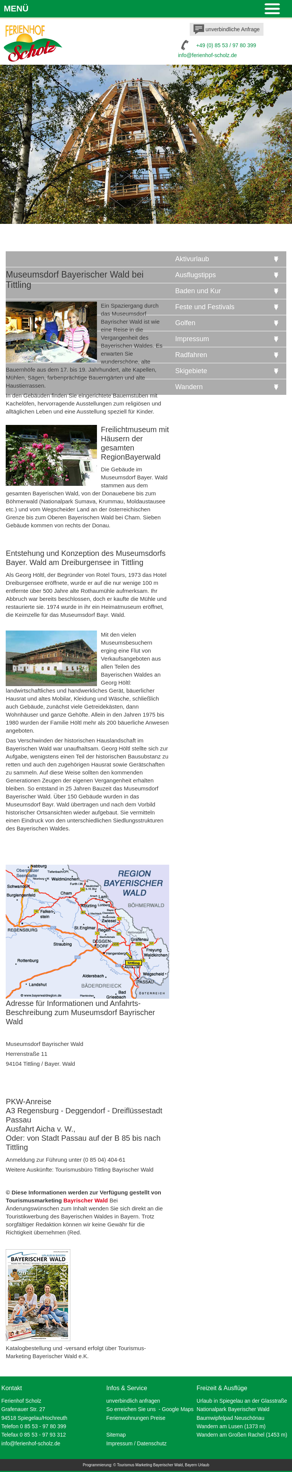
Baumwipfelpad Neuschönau (230, 1418)
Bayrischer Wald (85, 1200)
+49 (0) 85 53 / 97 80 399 (226, 45)
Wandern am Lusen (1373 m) (231, 1426)
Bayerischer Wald (168, 1465)
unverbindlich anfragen (133, 1401)
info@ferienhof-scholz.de (207, 55)
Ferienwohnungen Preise (135, 1418)
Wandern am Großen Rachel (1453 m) (242, 1435)
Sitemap (115, 1435)
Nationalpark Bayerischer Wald (233, 1409)
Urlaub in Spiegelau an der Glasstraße (242, 1401)
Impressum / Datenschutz (136, 1443)
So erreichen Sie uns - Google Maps (150, 1409)
